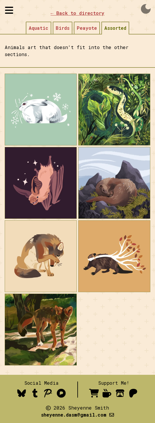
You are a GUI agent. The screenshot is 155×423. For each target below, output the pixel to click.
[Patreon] (133, 393)
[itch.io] (120, 393)
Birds (62, 28)
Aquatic (38, 28)
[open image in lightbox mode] (41, 109)
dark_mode (145, 9)
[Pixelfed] (61, 393)
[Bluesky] (21, 393)
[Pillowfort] (48, 393)
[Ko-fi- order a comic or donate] (107, 393)
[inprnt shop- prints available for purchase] (94, 393)
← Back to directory (78, 13)
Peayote (87, 28)
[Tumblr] (35, 393)
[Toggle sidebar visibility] (9, 10)
